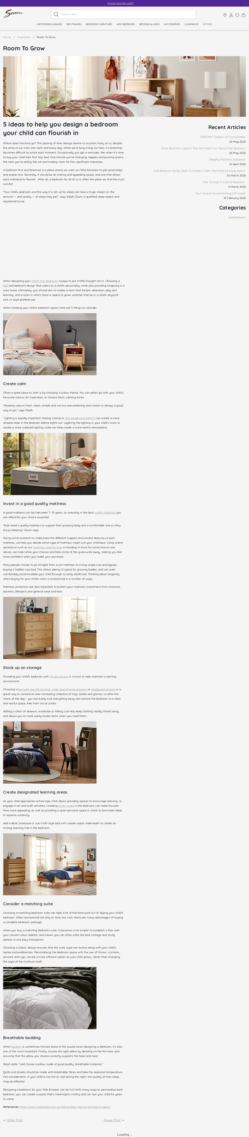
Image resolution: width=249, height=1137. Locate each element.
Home (7, 37)
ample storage (59, 676)
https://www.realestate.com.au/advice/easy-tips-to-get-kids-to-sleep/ (65, 1107)
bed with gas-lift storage (34, 689)
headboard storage (103, 689)
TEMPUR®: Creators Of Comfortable (223, 137)
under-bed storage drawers (69, 689)
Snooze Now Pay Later (120, 3)
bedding (16, 1046)
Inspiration (24, 37)
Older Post (15, 1120)
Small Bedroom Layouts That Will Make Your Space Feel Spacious (203, 148)
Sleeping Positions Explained (227, 159)
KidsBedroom (237, 217)
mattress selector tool (47, 547)
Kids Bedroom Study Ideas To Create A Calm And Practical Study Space (200, 171)
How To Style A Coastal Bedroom (224, 182)
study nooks (66, 805)
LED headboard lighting (80, 418)
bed (5, 285)
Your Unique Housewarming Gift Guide (221, 193)
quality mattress (105, 512)
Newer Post (112, 1120)
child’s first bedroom (45, 281)
